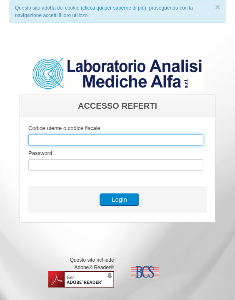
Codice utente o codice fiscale (64, 128)
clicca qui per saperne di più (113, 8)
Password (40, 153)
